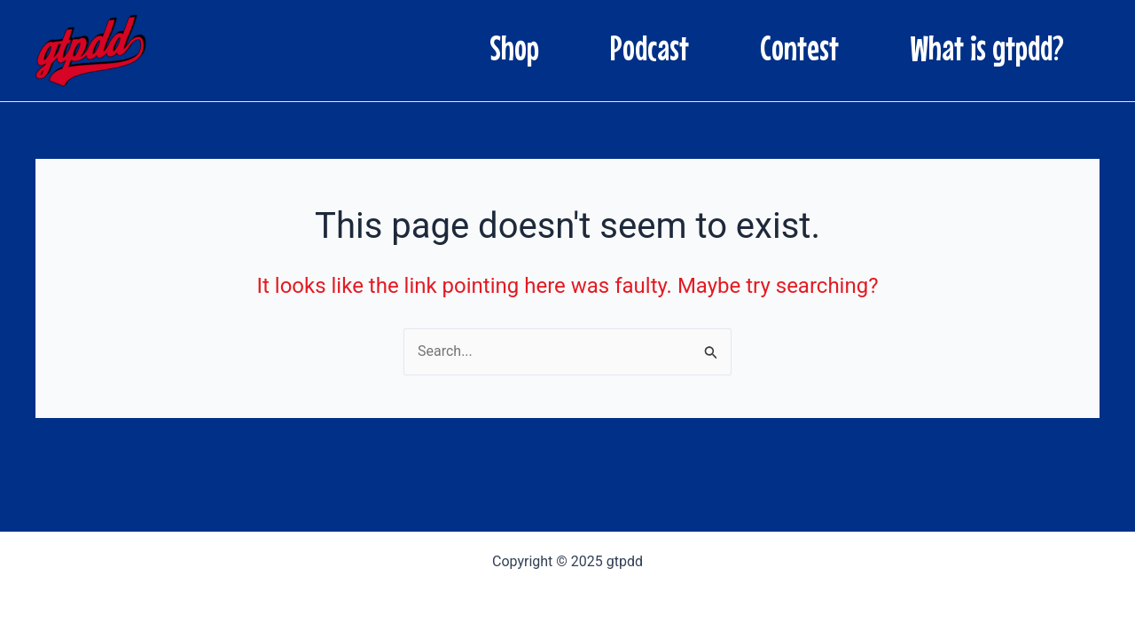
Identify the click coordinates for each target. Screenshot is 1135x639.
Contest (799, 48)
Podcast (649, 48)
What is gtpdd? (987, 48)
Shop (514, 48)
